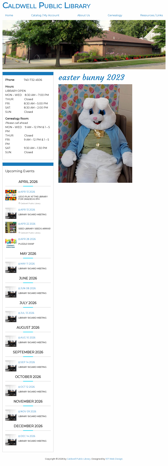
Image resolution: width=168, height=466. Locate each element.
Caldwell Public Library (46, 5)
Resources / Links (151, 15)
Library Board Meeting (32, 214)
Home (9, 15)
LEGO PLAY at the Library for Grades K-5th (33, 197)
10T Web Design (114, 459)
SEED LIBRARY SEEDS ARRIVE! (34, 228)
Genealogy (115, 15)
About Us (83, 15)
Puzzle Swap (26, 244)
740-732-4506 (33, 79)
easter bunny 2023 (91, 77)
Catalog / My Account (45, 15)
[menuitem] (15, 15)
